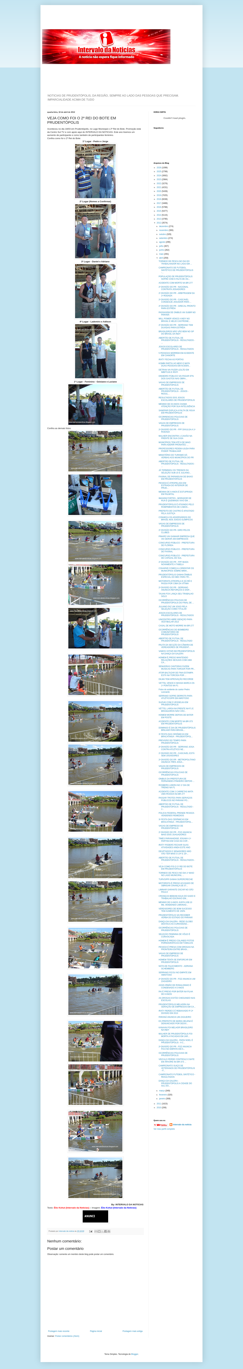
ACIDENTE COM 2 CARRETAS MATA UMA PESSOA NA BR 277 (176, 792)
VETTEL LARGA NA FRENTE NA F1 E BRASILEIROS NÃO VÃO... (176, 709)
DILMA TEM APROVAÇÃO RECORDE (176, 679)
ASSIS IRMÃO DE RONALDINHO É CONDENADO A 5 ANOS (175, 986)
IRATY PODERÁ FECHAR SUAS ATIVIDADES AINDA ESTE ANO (174, 846)
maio (161, 254)
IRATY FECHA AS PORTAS (171, 359)
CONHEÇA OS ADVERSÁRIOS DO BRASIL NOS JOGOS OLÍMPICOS (176, 518)
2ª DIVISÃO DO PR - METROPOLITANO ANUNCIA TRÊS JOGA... (177, 761)
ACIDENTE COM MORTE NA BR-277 (176, 283)
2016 (159, 207)
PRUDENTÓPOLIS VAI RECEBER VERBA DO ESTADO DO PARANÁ (176, 916)
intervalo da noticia (67, 1231)
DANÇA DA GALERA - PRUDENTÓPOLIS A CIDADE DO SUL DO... (175, 1083)
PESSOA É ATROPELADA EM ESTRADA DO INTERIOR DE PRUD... (173, 485)
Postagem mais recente (58, 1331)
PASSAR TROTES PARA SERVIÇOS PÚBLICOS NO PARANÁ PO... (175, 799)
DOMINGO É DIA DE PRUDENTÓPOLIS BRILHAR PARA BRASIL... (177, 729)
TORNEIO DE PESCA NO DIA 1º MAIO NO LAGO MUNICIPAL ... (176, 874)
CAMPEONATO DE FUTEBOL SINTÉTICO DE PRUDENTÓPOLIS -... (176, 270)
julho (161, 246)
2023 (159, 179)
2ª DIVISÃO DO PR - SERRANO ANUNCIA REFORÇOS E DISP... (175, 588)
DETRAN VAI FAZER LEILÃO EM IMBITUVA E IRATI (174, 371)
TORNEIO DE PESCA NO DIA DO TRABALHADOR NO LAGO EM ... (175, 262)
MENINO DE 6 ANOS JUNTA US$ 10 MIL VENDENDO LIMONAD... (175, 903)
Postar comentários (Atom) (67, 1336)
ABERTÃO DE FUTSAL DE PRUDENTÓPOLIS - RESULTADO (175, 639)
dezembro (164, 226)
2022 (159, 183)
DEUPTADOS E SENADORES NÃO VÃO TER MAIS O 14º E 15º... (175, 852)
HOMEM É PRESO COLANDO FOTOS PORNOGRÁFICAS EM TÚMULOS (176, 941)
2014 (159, 215)
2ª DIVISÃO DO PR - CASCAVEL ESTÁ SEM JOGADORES (177, 754)
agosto (162, 242)
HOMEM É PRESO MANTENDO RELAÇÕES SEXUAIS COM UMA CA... (175, 660)
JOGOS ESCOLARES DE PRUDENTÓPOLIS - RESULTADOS (176, 347)
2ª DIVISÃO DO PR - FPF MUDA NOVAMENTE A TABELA (173, 563)
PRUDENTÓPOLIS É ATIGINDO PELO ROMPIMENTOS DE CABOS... (176, 505)
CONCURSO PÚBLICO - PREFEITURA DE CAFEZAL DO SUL (176, 556)
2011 (159, 1103)
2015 (159, 211)
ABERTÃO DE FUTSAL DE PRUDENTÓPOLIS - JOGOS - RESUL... (174, 391)
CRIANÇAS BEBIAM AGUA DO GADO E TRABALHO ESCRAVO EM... (177, 897)
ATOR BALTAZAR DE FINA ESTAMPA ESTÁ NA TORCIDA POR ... (176, 674)
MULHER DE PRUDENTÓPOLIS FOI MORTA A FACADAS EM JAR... (175, 1035)
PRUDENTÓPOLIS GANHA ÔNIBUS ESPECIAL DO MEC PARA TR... (175, 576)
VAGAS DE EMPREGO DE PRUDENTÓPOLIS (171, 827)
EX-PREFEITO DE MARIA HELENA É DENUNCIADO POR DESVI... (176, 1022)
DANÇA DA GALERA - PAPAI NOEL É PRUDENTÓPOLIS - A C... (176, 1041)
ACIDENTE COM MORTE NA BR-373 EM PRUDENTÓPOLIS (176, 722)
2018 (159, 199)
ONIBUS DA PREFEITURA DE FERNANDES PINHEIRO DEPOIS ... (176, 780)
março (162, 1090)
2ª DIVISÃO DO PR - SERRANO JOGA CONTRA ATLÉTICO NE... (176, 748)
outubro (163, 234)
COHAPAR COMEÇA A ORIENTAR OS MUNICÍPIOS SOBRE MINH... (176, 569)
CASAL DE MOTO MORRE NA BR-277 (176, 625)
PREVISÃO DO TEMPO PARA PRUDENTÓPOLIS (172, 741)
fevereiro (163, 1095)
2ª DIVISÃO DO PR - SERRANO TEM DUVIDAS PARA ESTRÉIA (176, 326)
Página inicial (96, 1331)
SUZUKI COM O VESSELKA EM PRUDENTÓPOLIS (173, 703)
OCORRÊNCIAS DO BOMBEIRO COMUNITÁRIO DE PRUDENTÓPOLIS (174, 632)
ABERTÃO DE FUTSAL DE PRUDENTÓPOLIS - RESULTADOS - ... (177, 340)
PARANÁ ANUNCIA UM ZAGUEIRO (175, 1017)
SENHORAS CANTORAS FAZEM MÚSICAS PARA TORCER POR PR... (177, 667)
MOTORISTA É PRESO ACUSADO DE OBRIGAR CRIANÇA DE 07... (176, 884)
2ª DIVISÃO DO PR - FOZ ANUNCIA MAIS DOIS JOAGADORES (175, 833)
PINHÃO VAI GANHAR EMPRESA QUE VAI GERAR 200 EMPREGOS (177, 537)
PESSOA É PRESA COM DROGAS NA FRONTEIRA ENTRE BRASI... (176, 948)
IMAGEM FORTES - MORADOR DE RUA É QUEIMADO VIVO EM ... (175, 499)
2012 (159, 223)
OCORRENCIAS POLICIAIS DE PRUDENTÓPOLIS (173, 418)
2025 (159, 171)
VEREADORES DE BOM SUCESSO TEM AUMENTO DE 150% (175, 910)
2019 (159, 195)
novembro (164, 230)
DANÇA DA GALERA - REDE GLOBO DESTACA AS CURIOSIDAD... (176, 922)
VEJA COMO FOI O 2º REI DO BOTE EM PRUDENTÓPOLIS (176, 867)
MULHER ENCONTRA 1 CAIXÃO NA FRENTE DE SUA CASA (175, 437)
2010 (159, 1107)
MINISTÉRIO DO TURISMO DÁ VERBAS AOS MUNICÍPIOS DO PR (176, 456)
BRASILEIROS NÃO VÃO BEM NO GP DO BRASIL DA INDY (176, 332)
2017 (159, 203)
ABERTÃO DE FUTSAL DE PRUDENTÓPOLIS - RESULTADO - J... (176, 806)
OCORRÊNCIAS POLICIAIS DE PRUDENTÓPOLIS (173, 773)
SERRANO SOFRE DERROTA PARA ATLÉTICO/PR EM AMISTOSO (175, 697)
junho (162, 250)
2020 (159, 191)
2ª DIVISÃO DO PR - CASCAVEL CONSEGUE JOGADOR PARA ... (175, 300)
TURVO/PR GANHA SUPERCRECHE (176, 879)
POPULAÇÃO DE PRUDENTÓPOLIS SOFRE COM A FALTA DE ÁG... (176, 277)
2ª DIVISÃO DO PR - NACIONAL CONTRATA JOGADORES (173, 288)
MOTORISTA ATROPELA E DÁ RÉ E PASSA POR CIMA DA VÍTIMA (175, 582)
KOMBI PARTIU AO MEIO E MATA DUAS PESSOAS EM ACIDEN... (174, 364)
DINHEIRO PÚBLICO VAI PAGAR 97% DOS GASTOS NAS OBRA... (176, 377)
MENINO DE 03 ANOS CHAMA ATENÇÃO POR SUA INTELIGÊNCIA (177, 405)
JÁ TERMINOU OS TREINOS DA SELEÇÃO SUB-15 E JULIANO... (175, 471)
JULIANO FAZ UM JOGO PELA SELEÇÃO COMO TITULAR (173, 607)
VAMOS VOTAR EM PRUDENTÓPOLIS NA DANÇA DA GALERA (177, 652)
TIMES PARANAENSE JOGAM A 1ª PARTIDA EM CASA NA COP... (175, 839)
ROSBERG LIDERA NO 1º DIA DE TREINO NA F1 (174, 786)
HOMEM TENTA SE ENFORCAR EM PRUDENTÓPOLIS (175, 961)
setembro (163, 238)
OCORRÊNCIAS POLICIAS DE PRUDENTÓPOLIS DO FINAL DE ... (176, 601)
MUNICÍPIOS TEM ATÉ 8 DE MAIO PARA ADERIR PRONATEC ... (175, 443)
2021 (159, 187)
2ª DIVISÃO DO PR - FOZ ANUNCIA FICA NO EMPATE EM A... (175, 1047)
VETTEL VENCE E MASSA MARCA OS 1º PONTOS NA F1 (176, 684)
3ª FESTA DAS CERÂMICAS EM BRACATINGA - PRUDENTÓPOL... (176, 735)
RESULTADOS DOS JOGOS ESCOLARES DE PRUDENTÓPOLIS (177, 398)
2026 (159, 167)
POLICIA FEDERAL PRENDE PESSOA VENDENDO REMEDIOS (176, 814)
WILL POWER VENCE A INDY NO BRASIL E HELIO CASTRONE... (174, 319)
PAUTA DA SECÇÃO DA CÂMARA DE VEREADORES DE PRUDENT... (176, 646)
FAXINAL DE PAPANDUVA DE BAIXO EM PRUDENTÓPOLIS (176, 477)
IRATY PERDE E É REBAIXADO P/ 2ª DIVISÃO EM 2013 (176, 1012)
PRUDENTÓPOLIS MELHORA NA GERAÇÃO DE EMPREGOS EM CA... (177, 1005)
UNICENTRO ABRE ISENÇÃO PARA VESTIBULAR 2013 (175, 620)
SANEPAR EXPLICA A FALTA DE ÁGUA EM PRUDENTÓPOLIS (177, 411)
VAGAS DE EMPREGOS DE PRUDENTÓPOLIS (171, 383)
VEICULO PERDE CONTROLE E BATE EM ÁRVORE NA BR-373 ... (177, 1060)
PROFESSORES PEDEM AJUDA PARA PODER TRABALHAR (177, 449)
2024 (159, 175)
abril (161, 258)
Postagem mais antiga (133, 1331)
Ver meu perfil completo (164, 1129)
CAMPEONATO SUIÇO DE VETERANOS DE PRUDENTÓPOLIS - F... (177, 1068)
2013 (159, 219)
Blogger (134, 1354)
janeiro (162, 1098)
